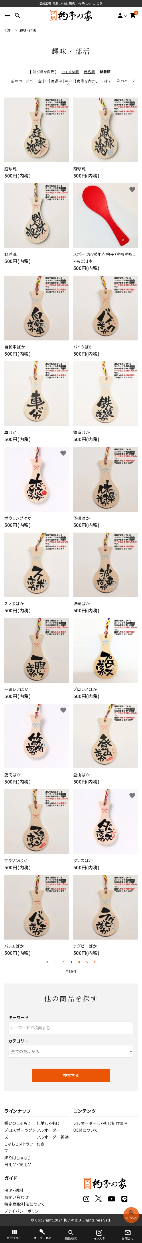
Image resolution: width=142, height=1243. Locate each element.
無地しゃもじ (48, 1123)
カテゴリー (19, 1041)
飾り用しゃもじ (17, 1157)
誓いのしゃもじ (17, 1123)
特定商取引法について (24, 1204)
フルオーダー (48, 1130)
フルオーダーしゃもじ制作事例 (101, 1123)
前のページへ (22, 80)
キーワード (19, 1017)
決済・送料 (13, 1190)
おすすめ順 (70, 71)
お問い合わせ (16, 1197)
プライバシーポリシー (23, 1211)
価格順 (89, 71)
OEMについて (85, 1130)
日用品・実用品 (18, 1164)
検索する (71, 1075)
